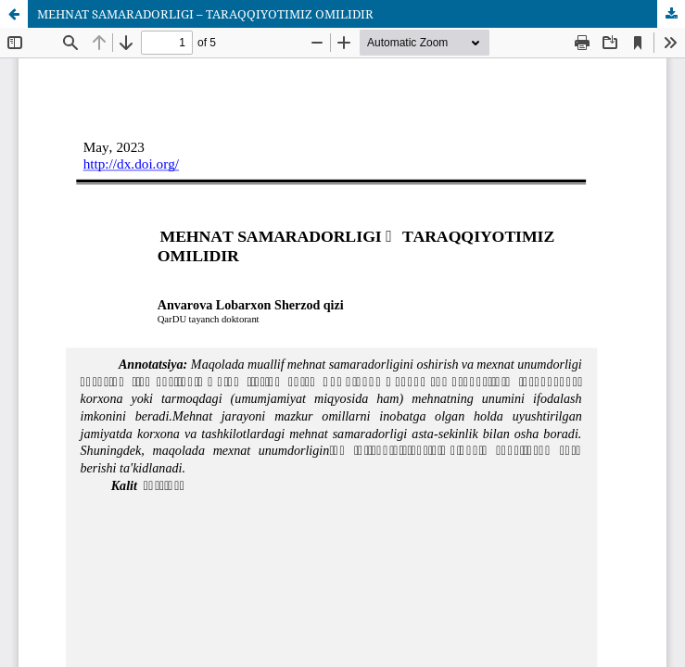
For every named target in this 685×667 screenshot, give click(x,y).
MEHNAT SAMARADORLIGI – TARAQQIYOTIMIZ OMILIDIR (205, 14)
